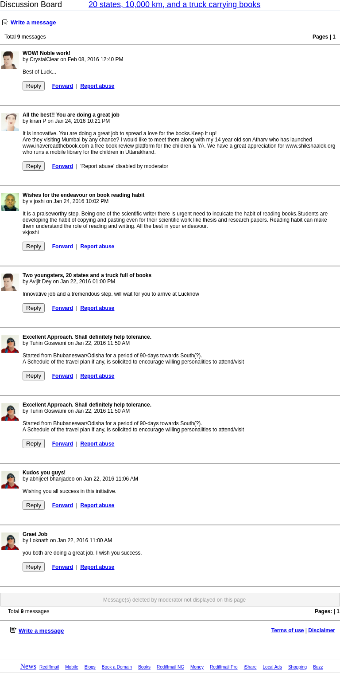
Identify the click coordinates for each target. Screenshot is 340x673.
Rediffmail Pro (224, 667)
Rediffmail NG (170, 667)
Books (144, 667)
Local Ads (272, 667)
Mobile (71, 667)
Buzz (318, 667)
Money (197, 667)
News (28, 666)
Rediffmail (49, 667)
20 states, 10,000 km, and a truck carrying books (174, 4)
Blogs (90, 667)
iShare (250, 667)
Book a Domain (117, 667)
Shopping (297, 667)
